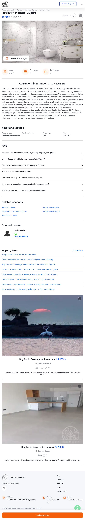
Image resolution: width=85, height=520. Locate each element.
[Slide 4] (20, 60)
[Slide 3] (17, 60)
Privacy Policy (62, 491)
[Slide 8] (30, 60)
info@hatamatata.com (75, 500)
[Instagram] (4, 488)
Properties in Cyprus (51, 211)
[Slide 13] (43, 60)
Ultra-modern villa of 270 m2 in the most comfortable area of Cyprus (30, 269)
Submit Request (68, 4)
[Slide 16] (51, 60)
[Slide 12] (41, 60)
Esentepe (47, 363)
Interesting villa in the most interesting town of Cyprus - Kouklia (28, 279)
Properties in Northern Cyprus (14, 211)
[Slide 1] (12, 60)
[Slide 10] (36, 60)
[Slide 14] (46, 60)
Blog (58, 475)
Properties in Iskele (51, 207)
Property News (10, 250)
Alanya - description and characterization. (19, 254)
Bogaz (47, 451)
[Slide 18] (57, 60)
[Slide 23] (70, 60)
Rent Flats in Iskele (9, 215)
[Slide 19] (59, 60)
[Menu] (81, 4)
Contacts (60, 479)
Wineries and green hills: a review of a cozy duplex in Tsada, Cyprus (29, 274)
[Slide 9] (33, 60)
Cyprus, (39, 363)
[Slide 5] (22, 60)
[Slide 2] (14, 60)
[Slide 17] (54, 60)
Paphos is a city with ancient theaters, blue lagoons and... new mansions (31, 284)
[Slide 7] (28, 60)
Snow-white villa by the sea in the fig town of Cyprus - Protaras (28, 289)
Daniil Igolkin (19, 230)
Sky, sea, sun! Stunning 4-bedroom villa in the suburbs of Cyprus (28, 264)
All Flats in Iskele (8, 207)
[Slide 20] (62, 60)
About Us (60, 483)
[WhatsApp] (77, 508)
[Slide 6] (25, 60)
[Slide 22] (67, 60)
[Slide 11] (38, 60)
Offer (58, 487)
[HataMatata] (5, 477)
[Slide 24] (73, 60)
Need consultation (42, 515)
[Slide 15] (49, 60)
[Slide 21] (65, 60)
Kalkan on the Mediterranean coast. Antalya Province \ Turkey (27, 259)
